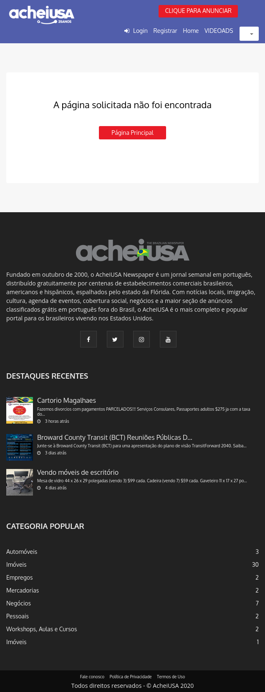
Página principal (132, 132)
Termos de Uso (171, 676)
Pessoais (17, 616)
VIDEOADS (218, 30)
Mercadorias (22, 590)
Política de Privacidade (131, 676)
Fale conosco (92, 676)
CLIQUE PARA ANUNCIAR (198, 10)
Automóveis (21, 551)
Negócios (18, 603)
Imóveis (16, 564)
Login (140, 30)
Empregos (19, 577)
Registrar (165, 30)
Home (191, 30)
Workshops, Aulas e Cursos (41, 628)
